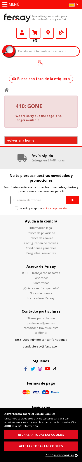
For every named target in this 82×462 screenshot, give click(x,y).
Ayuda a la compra (41, 221)
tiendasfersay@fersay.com (41, 346)
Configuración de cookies (41, 243)
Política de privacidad (41, 233)
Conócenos (41, 278)
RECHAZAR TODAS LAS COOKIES (41, 435)
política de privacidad (55, 208)
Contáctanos (41, 283)
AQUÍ (7, 426)
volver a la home (20, 140)
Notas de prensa (41, 293)
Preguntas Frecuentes (41, 253)
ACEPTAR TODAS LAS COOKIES (41, 446)
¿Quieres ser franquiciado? (41, 288)
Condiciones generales (41, 248)
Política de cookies (41, 238)
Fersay (17, 18)
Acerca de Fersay (41, 266)
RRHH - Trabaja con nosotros (41, 273)
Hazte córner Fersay (41, 298)
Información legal (41, 228)
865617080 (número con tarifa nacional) (41, 340)
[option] (41, 158)
